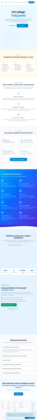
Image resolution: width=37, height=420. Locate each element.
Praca (14, 405)
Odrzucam (27, 417)
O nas (22, 2)
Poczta (9, 2)
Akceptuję (32, 417)
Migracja (8, 408)
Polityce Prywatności (28, 416)
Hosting (5, 2)
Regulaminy (21, 403)
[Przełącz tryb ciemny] (35, 2)
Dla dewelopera (17, 2)
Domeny (12, 2)
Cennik (8, 403)
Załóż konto (31, 2)
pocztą (17, 351)
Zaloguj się (25, 2)
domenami (9, 351)
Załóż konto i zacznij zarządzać (18, 159)
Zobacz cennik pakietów (21, 177)
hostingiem (13, 351)
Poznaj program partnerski (9, 305)
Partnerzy (15, 407)
